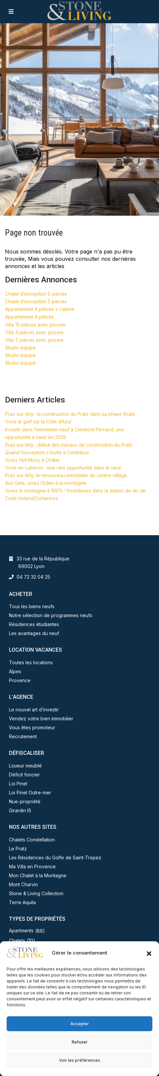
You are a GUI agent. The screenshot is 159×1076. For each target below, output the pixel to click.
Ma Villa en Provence (32, 866)
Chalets (17, 940)
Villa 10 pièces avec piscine (35, 324)
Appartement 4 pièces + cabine (39, 309)
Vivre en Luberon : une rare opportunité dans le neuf (63, 467)
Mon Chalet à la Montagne (37, 875)
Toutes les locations (31, 662)
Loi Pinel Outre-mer (30, 792)
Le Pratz (18, 848)
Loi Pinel (18, 783)
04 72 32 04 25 (33, 577)
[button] (149, 953)
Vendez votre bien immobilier (41, 718)
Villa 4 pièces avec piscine (34, 332)
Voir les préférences (79, 1060)
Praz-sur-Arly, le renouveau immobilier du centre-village (66, 475)
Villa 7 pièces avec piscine (34, 340)
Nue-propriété (24, 801)
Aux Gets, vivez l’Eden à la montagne (45, 483)
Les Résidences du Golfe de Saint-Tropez (55, 857)
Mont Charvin (23, 884)
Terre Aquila (22, 902)
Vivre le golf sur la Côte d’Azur (38, 421)
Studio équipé (20, 347)
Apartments (21, 930)
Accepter (79, 1023)
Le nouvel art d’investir (34, 709)
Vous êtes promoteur (32, 727)
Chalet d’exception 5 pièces (36, 294)
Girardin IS (20, 810)
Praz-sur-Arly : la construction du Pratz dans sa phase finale (70, 414)
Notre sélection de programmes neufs (50, 615)
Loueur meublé (25, 765)
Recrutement (23, 736)
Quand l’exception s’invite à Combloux (47, 452)
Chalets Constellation (32, 839)
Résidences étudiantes (34, 624)
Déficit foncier (24, 774)
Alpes (15, 671)
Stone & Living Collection (36, 893)
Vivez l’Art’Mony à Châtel (32, 460)
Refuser (80, 1042)
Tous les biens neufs (31, 606)
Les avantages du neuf (34, 633)
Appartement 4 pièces (29, 317)
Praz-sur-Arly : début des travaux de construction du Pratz (68, 445)
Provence (20, 680)
